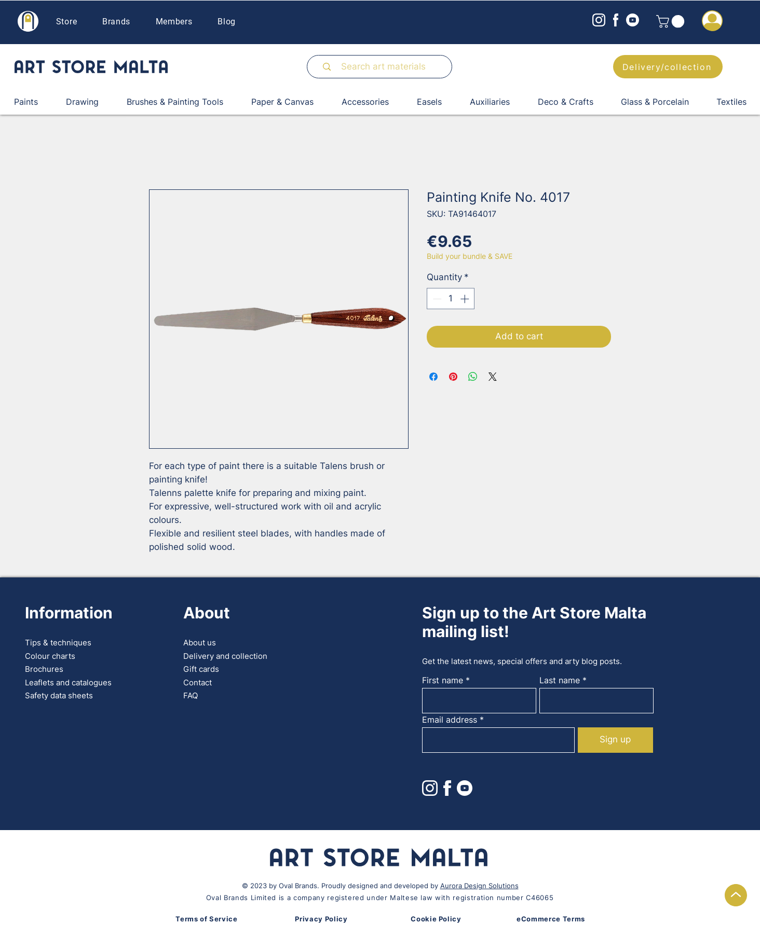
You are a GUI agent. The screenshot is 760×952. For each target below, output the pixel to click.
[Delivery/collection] (668, 66)
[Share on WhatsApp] (473, 376)
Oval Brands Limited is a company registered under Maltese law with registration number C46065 (379, 897)
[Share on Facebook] (433, 376)
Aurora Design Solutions (479, 885)
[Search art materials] (383, 67)
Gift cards (201, 669)
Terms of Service (206, 919)
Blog (227, 21)
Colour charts (50, 656)
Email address (449, 719)
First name (442, 680)
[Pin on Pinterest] (453, 376)
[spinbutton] (451, 298)
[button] (671, 21)
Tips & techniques (58, 642)
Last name (559, 680)
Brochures (44, 669)
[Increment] (465, 298)
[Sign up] (615, 740)
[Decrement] (436, 298)
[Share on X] (492, 376)
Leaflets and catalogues (68, 682)
